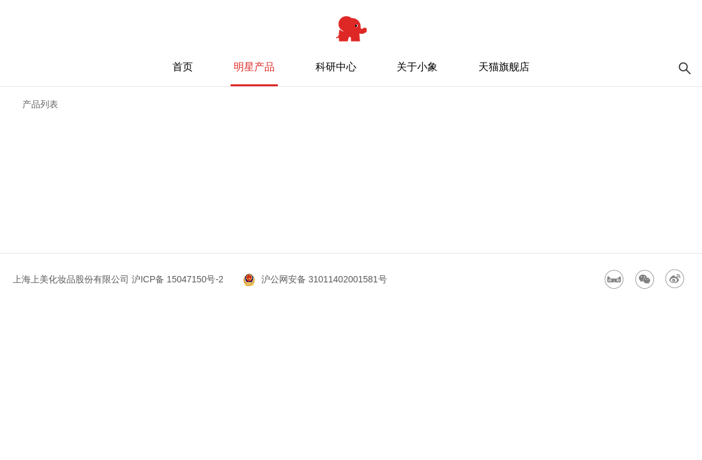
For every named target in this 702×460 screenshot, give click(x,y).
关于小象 (417, 66)
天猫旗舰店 (504, 66)
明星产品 (254, 66)
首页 (182, 66)
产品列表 (40, 104)
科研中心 (336, 66)
